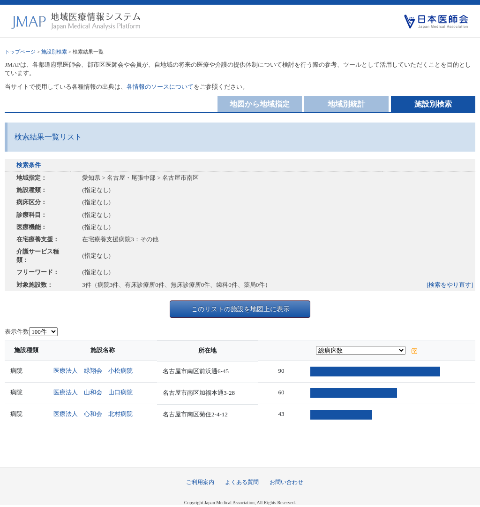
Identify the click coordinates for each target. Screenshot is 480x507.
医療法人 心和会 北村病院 (95, 413)
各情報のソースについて (160, 86)
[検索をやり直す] (450, 284)
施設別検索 (54, 51)
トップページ (20, 51)
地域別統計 (346, 104)
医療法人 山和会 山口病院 (95, 392)
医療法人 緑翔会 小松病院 (95, 370)
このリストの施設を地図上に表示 (240, 309)
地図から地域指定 (260, 104)
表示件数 (17, 331)
